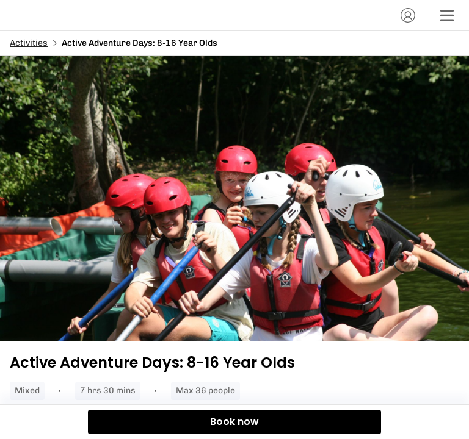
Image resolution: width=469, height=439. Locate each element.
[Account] (408, 15)
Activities (29, 43)
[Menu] (447, 15)
